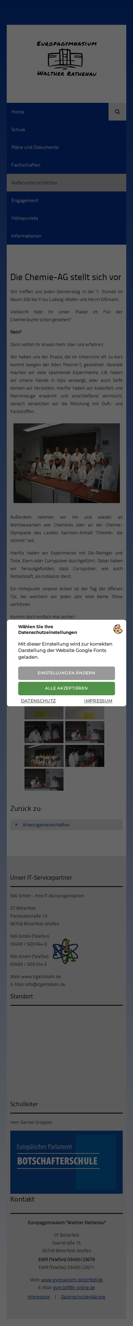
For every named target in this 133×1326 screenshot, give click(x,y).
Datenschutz (38, 700)
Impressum (98, 700)
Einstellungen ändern (66, 672)
